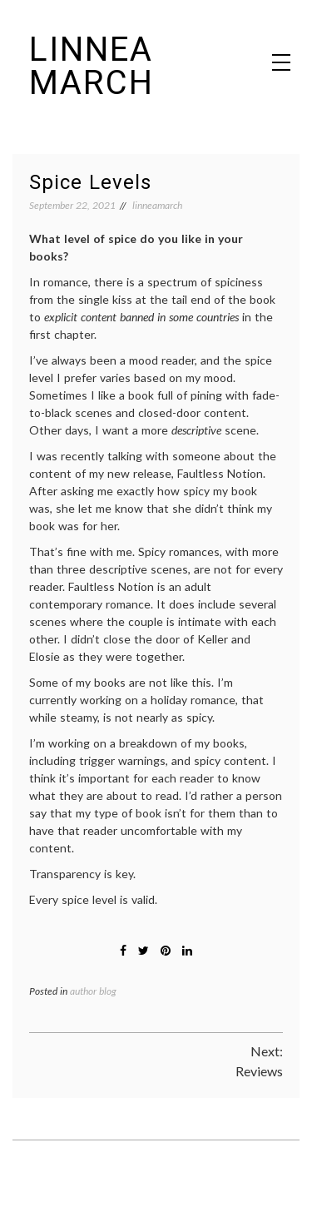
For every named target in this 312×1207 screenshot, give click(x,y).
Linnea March (91, 66)
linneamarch (157, 205)
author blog (93, 991)
